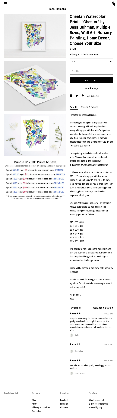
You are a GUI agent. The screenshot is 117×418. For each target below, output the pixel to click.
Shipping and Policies (41, 407)
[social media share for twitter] (77, 96)
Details (74, 107)
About (34, 403)
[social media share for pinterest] (83, 96)
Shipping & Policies (89, 107)
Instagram (64, 403)
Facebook (64, 400)
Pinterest (64, 407)
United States (87, 54)
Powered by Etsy (95, 407)
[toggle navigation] (5, 3)
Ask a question (93, 96)
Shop (34, 400)
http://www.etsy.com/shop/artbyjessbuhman (89, 164)
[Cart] (113, 4)
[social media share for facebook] (71, 96)
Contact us (36, 411)
